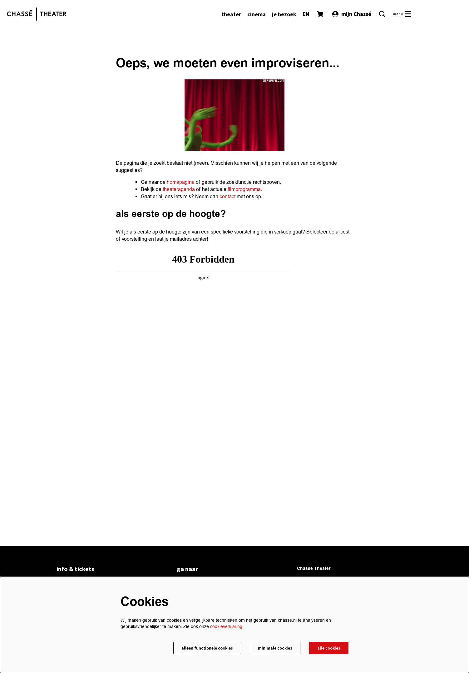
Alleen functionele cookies (207, 648)
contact (227, 196)
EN (306, 14)
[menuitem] (231, 14)
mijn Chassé (351, 14)
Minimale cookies (275, 648)
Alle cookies (328, 648)
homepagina (181, 182)
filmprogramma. (245, 189)
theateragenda (179, 189)
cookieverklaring (226, 626)
